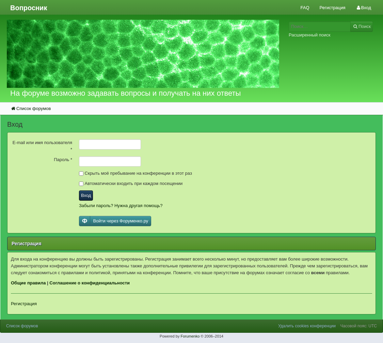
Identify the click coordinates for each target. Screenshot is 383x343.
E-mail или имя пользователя (42, 146)
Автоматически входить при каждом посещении (130, 183)
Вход (86, 195)
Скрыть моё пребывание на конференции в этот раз (135, 173)
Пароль (63, 159)
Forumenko (190, 336)
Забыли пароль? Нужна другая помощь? (120, 205)
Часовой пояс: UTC (358, 326)
